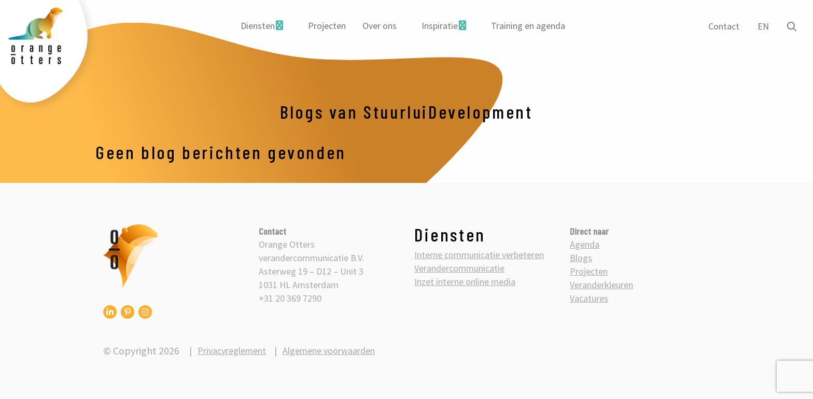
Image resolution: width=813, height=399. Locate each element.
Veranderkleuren (601, 285)
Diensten (258, 26)
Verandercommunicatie (459, 268)
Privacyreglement (232, 351)
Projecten (327, 26)
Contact (723, 26)
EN (763, 26)
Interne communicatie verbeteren (479, 255)
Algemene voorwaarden (329, 351)
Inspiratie (440, 26)
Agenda (584, 244)
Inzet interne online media (464, 282)
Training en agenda (528, 26)
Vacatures (589, 298)
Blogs (581, 258)
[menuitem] (262, 26)
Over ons (379, 26)
